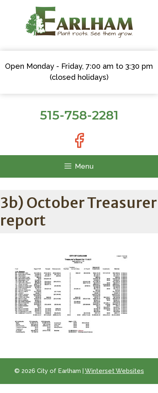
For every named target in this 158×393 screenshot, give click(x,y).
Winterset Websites (114, 371)
